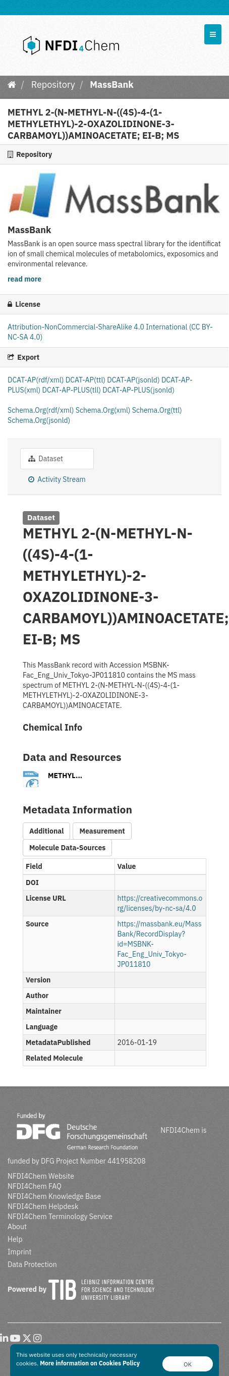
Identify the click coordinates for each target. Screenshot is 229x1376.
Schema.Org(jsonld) (39, 420)
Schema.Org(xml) (104, 410)
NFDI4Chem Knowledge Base (54, 1196)
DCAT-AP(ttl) (86, 379)
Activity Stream (57, 479)
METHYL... (65, 775)
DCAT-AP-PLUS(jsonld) (138, 390)
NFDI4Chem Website (41, 1176)
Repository (53, 84)
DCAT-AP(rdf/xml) (37, 379)
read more (24, 279)
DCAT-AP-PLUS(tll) (72, 390)
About (17, 1226)
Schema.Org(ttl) (157, 410)
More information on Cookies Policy (90, 1363)
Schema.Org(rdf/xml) (42, 410)
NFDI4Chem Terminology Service (60, 1216)
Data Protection (32, 1264)
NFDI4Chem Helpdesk (43, 1206)
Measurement (102, 831)
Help (15, 1239)
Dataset (45, 458)
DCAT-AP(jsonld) (134, 379)
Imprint (19, 1251)
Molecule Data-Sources (67, 847)
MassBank (111, 84)
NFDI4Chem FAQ (35, 1186)
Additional (46, 831)
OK (188, 1364)
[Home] (12, 84)
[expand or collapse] (212, 34)
